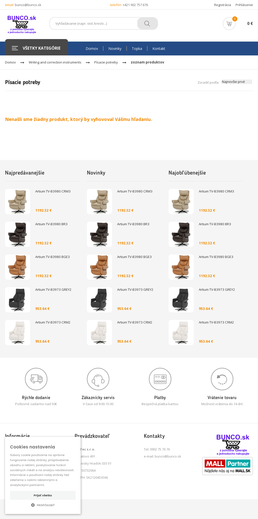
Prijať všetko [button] (43, 495)
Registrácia (222, 5)
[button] (43, 504)
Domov (10, 62)
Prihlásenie (244, 5)
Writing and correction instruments (55, 62)
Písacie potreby (106, 62)
